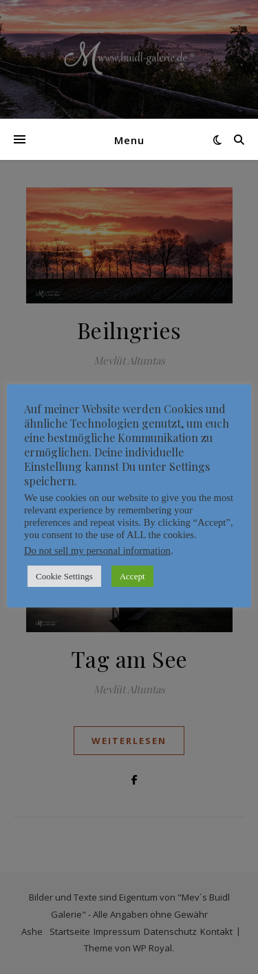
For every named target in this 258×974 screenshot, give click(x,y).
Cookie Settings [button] (64, 576)
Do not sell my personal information (97, 550)
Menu (129, 140)
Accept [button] (132, 576)
